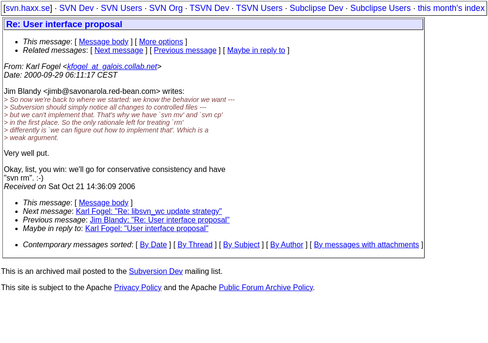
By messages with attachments (366, 245)
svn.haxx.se (28, 8)
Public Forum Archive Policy (266, 287)
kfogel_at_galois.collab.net (112, 66)
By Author (286, 245)
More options (161, 42)
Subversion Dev (156, 271)
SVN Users (121, 8)
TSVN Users (259, 8)
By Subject (241, 245)
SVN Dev (76, 8)
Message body (103, 42)
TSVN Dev (209, 8)
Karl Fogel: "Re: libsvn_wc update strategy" (149, 211)
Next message (118, 50)
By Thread (195, 245)
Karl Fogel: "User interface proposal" (147, 228)
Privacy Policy (138, 287)
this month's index (451, 8)
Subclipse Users (380, 8)
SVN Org (166, 8)
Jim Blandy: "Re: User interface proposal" (160, 220)
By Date (153, 245)
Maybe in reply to (256, 50)
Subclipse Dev (316, 8)
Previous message (185, 50)
